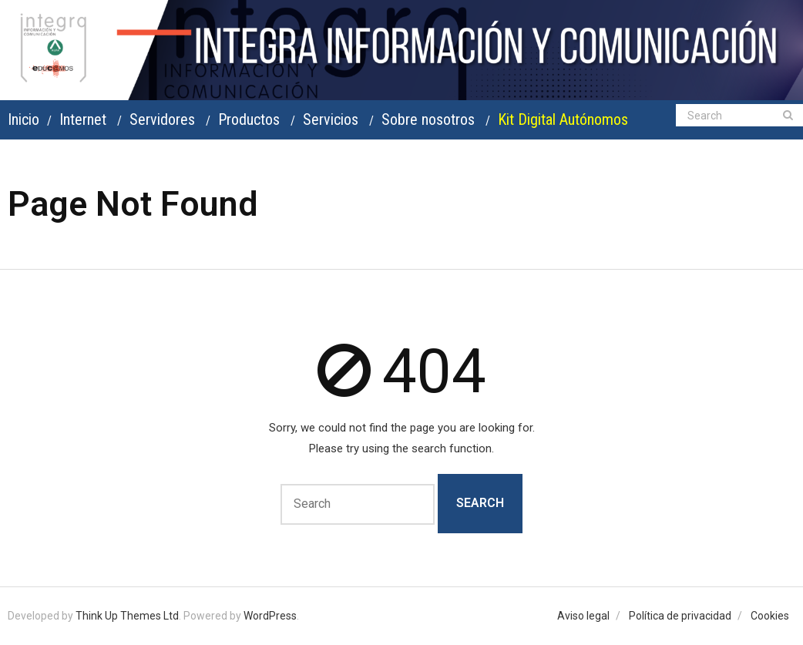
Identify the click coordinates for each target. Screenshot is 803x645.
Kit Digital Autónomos (563, 119)
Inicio (23, 119)
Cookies (770, 616)
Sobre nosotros (428, 119)
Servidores (162, 119)
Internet (82, 119)
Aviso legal (583, 616)
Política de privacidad (680, 616)
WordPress (270, 616)
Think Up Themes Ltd (127, 616)
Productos (249, 119)
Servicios (330, 119)
